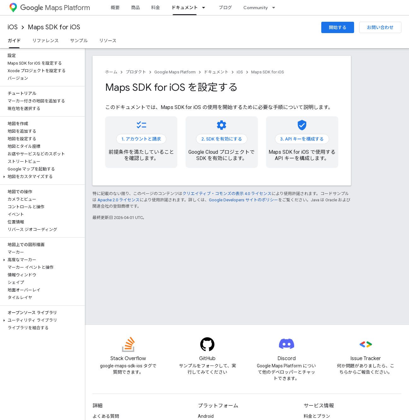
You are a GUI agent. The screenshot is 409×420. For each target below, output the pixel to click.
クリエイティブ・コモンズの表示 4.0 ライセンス (226, 193)
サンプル (79, 40)
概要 (115, 7)
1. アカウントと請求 (141, 139)
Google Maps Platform (175, 72)
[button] (41, 177)
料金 (155, 7)
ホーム (111, 72)
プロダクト (136, 72)
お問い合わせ (380, 27)
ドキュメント (216, 72)
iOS (13, 27)
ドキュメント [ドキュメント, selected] (184, 7)
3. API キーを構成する (302, 139)
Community (255, 7)
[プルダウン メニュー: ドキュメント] (205, 7)
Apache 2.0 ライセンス (118, 200)
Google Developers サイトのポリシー (243, 200)
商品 (135, 7)
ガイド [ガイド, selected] (14, 40)
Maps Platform (55, 7)
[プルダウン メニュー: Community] (275, 7)
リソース (107, 40)
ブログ (225, 7)
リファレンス (45, 40)
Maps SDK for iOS (54, 27)
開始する (338, 27)
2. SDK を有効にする (221, 139)
